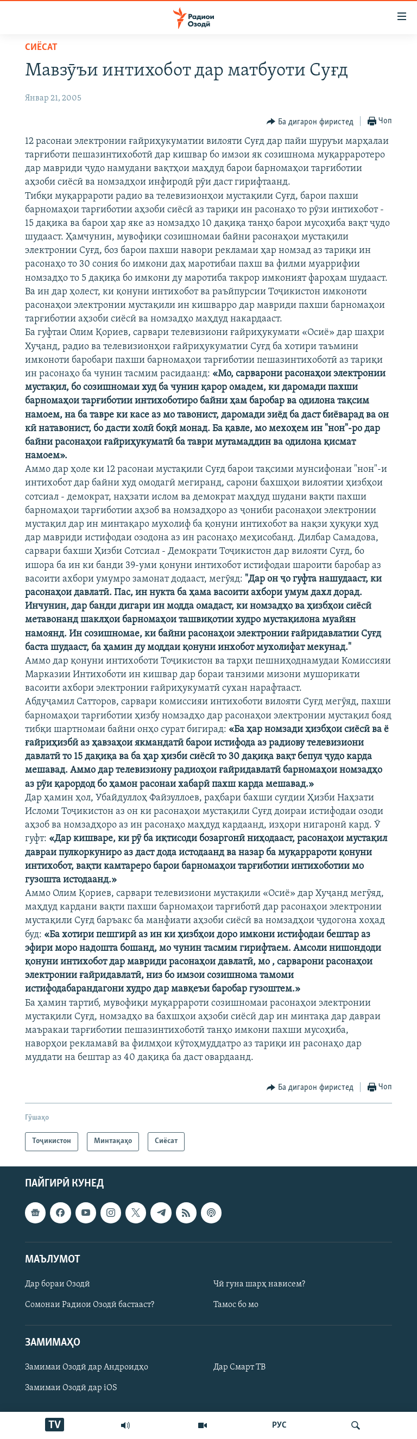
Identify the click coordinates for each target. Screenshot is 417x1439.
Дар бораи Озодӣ (57, 1284)
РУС (279, 1425)
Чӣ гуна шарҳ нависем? (259, 1284)
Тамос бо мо (235, 1305)
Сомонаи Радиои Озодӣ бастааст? (89, 1305)
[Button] (310, 122)
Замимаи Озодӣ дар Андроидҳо (86, 1367)
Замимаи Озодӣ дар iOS (71, 1388)
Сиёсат (41, 47)
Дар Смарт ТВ (239, 1367)
